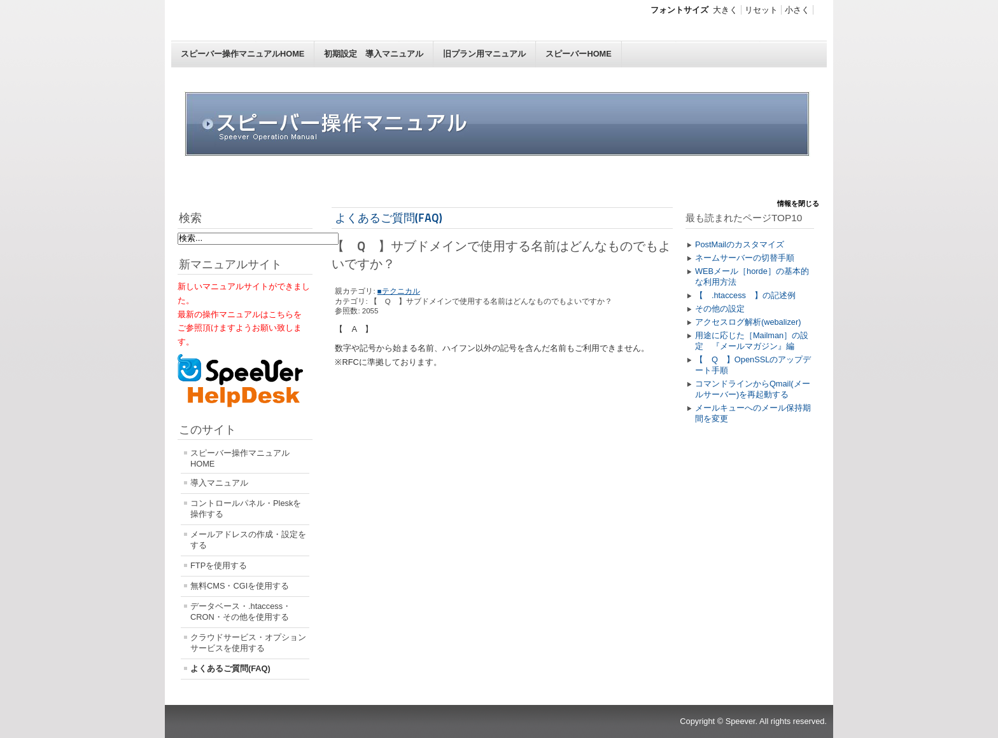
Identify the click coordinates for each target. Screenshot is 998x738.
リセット (761, 10)
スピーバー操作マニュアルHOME (242, 53)
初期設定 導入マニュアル (373, 53)
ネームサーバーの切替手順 (744, 258)
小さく (797, 10)
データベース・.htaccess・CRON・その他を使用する (240, 611)
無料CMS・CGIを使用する (239, 586)
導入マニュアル (219, 483)
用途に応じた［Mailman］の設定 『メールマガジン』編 (751, 341)
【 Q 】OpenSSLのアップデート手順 (753, 365)
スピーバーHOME (578, 53)
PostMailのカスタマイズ (739, 244)
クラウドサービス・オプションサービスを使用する (248, 642)
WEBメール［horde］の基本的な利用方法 (752, 276)
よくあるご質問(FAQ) (230, 668)
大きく (725, 10)
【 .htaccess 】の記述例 (745, 295)
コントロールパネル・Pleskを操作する (245, 508)
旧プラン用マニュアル (484, 53)
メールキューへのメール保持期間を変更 (753, 413)
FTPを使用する (218, 565)
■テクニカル (398, 291)
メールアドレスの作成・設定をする (248, 540)
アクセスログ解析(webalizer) (748, 322)
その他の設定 (720, 308)
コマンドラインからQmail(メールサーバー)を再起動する (752, 389)
